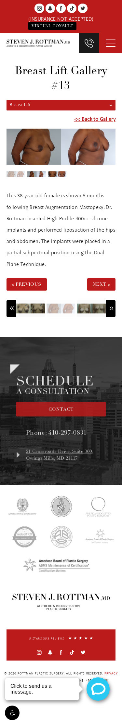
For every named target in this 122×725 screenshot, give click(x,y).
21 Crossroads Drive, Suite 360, (66, 460)
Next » (101, 284)
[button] (12, 713)
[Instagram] (39, 8)
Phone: (56, 438)
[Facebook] (61, 8)
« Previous (26, 284)
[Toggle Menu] (110, 43)
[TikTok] (71, 8)
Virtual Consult (52, 26)
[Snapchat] (50, 8)
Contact (61, 414)
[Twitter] (82, 8)
